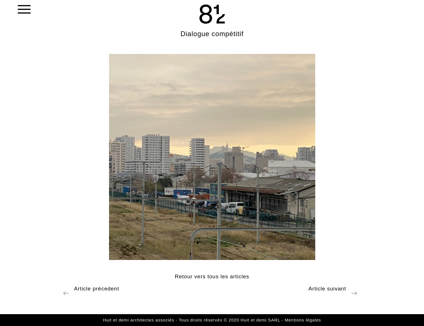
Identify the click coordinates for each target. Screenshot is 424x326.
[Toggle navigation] (24, 10)
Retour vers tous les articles (212, 276)
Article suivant (329, 289)
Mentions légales (303, 320)
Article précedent (95, 289)
